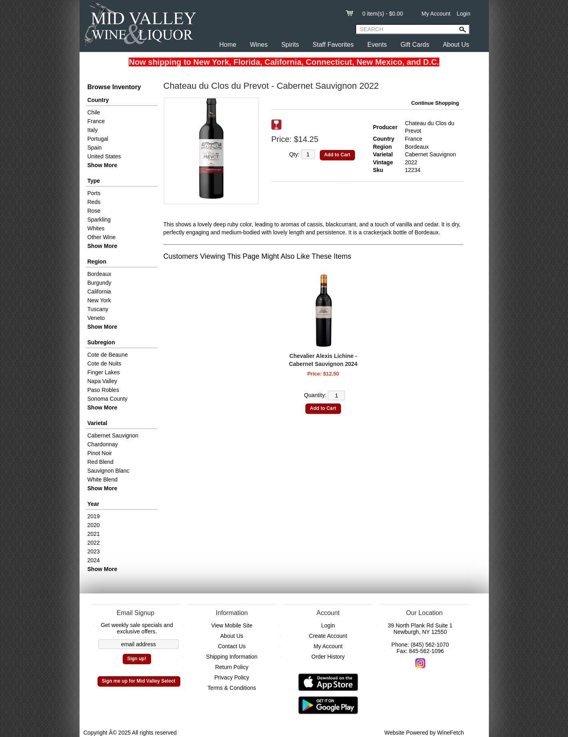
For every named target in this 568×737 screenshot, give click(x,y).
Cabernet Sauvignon (113, 435)
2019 (94, 516)
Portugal (98, 139)
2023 (94, 551)
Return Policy (231, 667)
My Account (436, 13)
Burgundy (100, 283)
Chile (94, 112)
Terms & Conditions (231, 688)
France (96, 121)
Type (94, 181)
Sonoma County (108, 398)
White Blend (103, 479)
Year (94, 504)
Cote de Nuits (105, 363)
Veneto (96, 318)
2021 (94, 534)
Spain (95, 147)
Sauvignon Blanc (109, 470)
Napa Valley (102, 381)
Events (377, 44)
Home (228, 44)
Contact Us (231, 646)
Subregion (101, 342)
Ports (94, 193)
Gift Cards (415, 44)
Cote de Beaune (108, 355)
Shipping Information (231, 656)
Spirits (290, 44)
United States (104, 156)
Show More (103, 165)
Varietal (98, 423)
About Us (456, 44)
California (99, 291)
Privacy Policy (231, 677)
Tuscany (98, 309)
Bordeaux (100, 274)
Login (463, 13)
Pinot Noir (100, 453)
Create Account (328, 636)
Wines (258, 44)
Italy (93, 130)
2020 (94, 525)
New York (99, 300)
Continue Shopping (435, 103)
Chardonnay (103, 444)
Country (98, 100)
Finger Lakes (104, 372)
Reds (94, 202)
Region (97, 261)
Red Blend (101, 462)
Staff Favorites (333, 44)
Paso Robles (103, 390)
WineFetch (450, 732)
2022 (94, 542)
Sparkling (99, 219)
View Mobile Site (231, 625)
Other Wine (102, 237)
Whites (96, 228)
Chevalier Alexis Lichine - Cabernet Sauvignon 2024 (323, 360)
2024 (94, 560)
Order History (328, 656)
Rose (94, 211)
